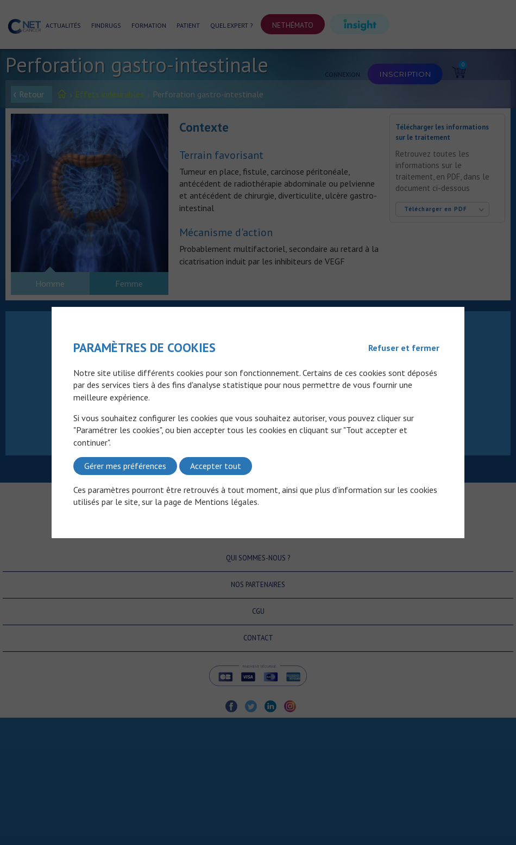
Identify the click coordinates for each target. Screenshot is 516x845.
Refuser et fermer (403, 347)
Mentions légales (225, 501)
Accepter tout (215, 465)
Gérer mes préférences (125, 465)
